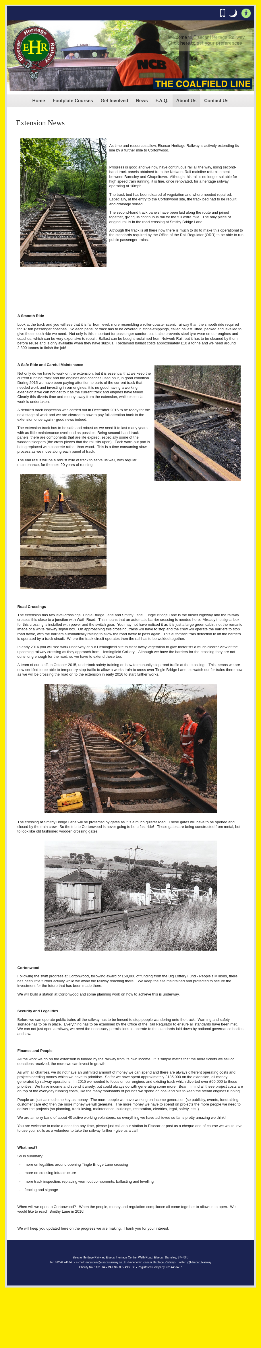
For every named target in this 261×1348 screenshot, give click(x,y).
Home (38, 100)
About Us (186, 100)
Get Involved (114, 100)
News (142, 100)
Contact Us (216, 100)
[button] (233, 13)
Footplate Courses (73, 100)
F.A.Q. (162, 100)
